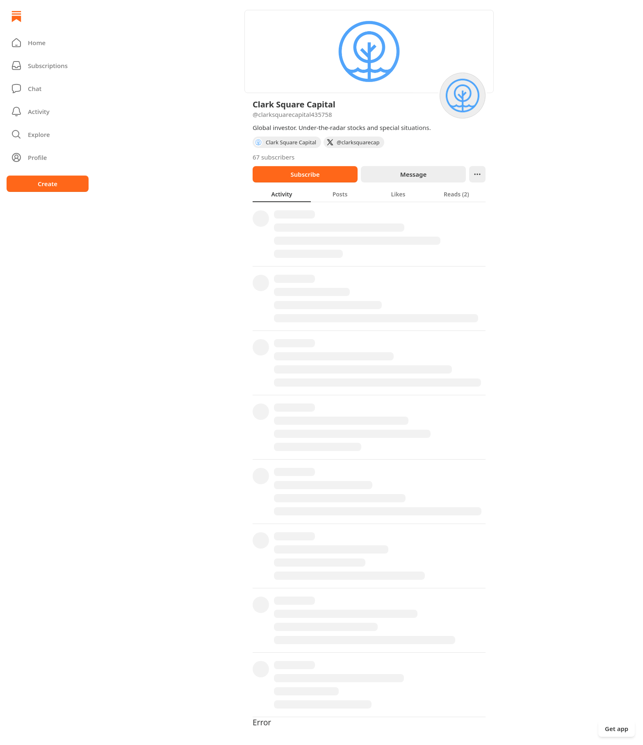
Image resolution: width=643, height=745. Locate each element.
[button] (48, 42)
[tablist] (369, 194)
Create (47, 184)
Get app (616, 728)
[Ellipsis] (477, 174)
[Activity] (48, 111)
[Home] (16, 16)
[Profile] (48, 157)
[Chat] (48, 88)
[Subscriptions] (48, 65)
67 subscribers (273, 157)
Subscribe (304, 174)
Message (413, 174)
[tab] (282, 194)
